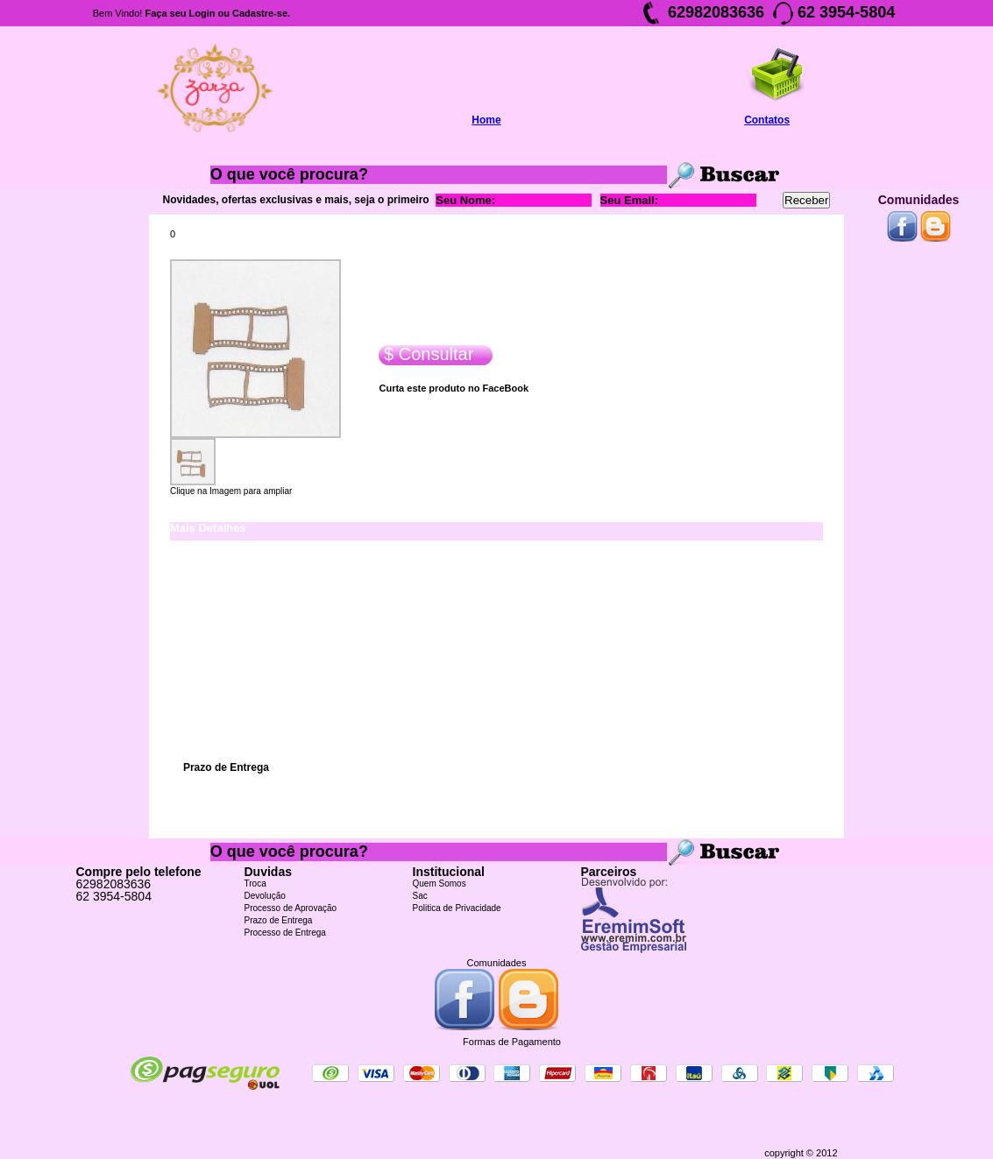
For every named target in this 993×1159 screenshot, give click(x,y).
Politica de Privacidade (457, 908)
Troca (255, 883)
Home (486, 120)
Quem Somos (439, 883)
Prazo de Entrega (279, 920)
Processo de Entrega (285, 932)
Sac (420, 896)
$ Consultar (426, 354)
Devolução (265, 896)
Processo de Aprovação (291, 908)
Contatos (767, 120)
